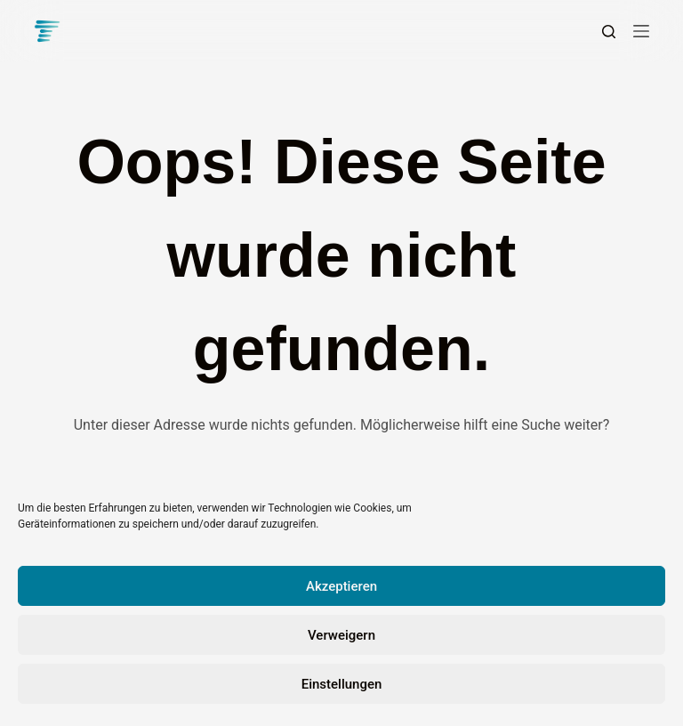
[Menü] (641, 31)
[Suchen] (608, 31)
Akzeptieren (341, 586)
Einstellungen (341, 684)
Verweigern (341, 635)
